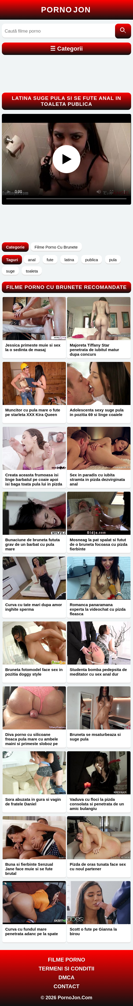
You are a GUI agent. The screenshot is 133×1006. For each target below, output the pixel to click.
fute (50, 259)
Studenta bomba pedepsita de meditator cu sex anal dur (98, 671)
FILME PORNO (66, 960)
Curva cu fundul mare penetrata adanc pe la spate (31, 931)
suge (10, 271)
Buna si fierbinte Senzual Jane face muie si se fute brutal (29, 869)
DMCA (66, 977)
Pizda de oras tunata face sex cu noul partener (98, 866)
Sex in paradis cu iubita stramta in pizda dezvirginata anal (97, 479)
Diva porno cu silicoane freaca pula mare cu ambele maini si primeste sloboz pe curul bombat (31, 741)
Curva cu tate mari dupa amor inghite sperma (33, 607)
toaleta (32, 271)
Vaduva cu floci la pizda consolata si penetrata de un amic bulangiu (97, 804)
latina (69, 259)
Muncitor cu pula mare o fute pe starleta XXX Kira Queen (32, 412)
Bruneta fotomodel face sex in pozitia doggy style (33, 671)
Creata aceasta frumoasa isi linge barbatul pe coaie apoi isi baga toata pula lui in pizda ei (33, 482)
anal (31, 259)
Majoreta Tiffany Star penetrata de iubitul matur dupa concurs (94, 350)
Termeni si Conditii (66, 969)
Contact (66, 986)
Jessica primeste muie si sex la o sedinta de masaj (32, 347)
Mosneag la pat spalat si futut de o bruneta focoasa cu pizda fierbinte (98, 544)
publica (91, 259)
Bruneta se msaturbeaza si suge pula (95, 736)
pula (113, 259)
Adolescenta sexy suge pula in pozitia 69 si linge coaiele (97, 412)
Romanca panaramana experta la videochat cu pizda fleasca (97, 609)
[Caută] (123, 31)
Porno (66, 9)
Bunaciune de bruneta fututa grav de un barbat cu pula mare (32, 544)
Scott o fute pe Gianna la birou (93, 931)
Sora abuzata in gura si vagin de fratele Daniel (33, 801)
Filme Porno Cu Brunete (56, 247)
